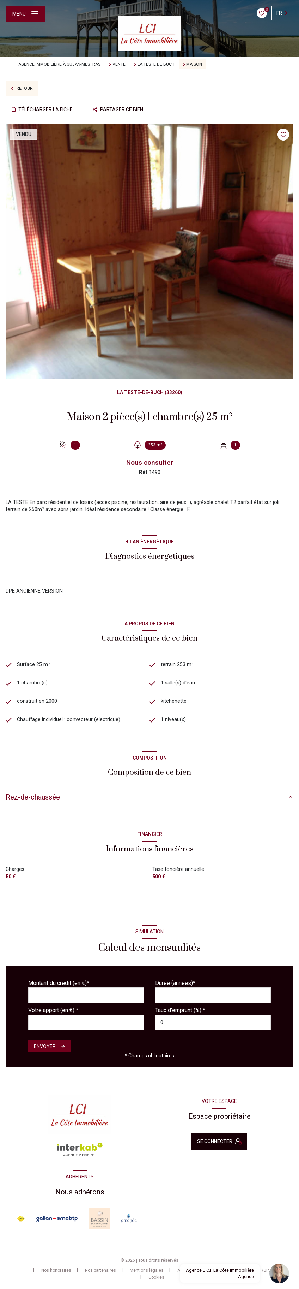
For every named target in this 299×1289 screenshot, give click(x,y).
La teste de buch (156, 64)
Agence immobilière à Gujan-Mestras (59, 64)
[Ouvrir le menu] (25, 14)
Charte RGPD (258, 1270)
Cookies (156, 1277)
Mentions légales (147, 1270)
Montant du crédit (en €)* (58, 983)
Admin (183, 1270)
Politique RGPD (218, 1270)
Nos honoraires (56, 1270)
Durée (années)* (175, 983)
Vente (119, 64)
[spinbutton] (213, 1022)
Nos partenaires (100, 1270)
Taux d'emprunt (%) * (180, 1010)
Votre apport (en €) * (53, 1010)
